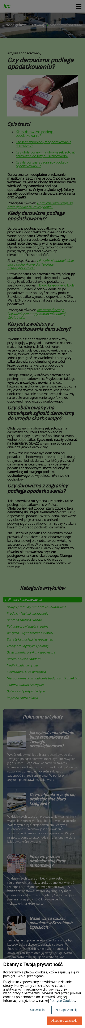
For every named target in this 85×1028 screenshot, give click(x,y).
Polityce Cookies (62, 1001)
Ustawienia (37, 1009)
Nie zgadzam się (67, 1009)
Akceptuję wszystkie (64, 1020)
